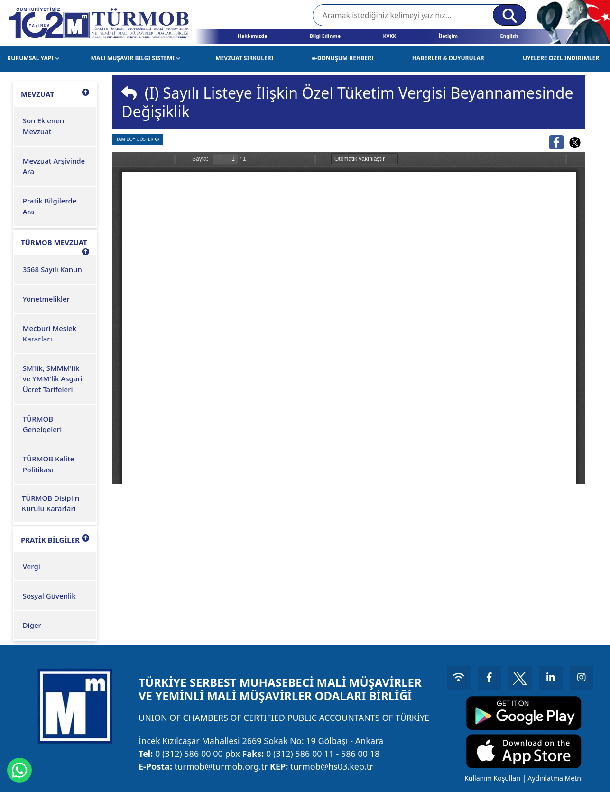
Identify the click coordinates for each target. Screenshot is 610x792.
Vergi (31, 566)
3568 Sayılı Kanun (52, 269)
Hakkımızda (252, 36)
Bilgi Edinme (325, 36)
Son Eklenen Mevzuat (44, 126)
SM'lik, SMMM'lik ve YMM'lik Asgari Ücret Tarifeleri (53, 378)
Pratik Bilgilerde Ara (50, 206)
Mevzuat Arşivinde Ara (54, 166)
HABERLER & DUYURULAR (448, 58)
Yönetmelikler (46, 299)
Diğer (32, 625)
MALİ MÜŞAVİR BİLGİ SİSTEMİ (136, 58)
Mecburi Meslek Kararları (49, 333)
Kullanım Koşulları (492, 778)
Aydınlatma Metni (554, 778)
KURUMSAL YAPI (33, 58)
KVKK (389, 36)
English (509, 36)
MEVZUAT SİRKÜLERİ (244, 58)
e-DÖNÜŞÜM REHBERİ (343, 58)
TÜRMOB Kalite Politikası (48, 464)
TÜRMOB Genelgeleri (42, 424)
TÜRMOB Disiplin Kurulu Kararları (50, 503)
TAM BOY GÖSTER (137, 139)
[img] (129, 93)
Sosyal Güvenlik (49, 595)
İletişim (448, 36)
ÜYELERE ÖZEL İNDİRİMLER (561, 58)
